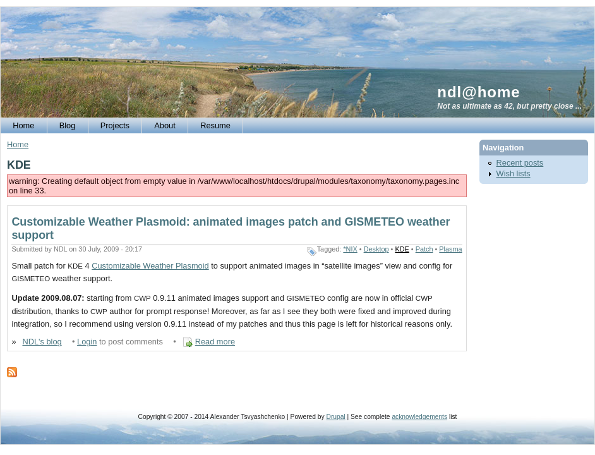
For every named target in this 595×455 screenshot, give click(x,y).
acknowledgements (419, 416)
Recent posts (520, 162)
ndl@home (478, 91)
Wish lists (513, 173)
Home (17, 144)
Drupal (335, 416)
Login (87, 341)
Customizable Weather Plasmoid (150, 265)
